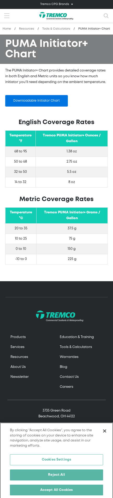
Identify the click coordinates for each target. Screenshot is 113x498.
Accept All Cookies (56, 491)
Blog (63, 367)
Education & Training (77, 337)
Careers (66, 386)
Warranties (69, 357)
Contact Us (69, 376)
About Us (18, 367)
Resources (26, 28)
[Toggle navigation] (56, 4)
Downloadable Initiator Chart (36, 100)
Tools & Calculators (56, 28)
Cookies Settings (56, 461)
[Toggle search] (106, 16)
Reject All (56, 476)
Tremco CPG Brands (54, 4)
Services (17, 347)
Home (7, 28)
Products (18, 337)
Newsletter (19, 376)
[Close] (104, 432)
